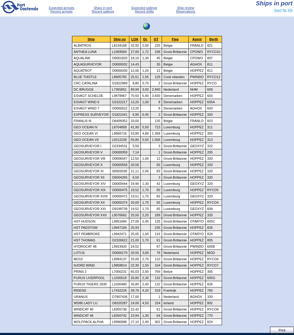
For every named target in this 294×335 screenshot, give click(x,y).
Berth (213, 39)
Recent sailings (103, 11)
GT (156, 39)
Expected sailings (144, 8)
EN (290, 10)
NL (285, 10)
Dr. (145, 39)
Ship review (185, 8)
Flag (175, 39)
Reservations (185, 11)
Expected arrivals (61, 8)
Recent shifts (144, 11)
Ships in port (103, 8)
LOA (134, 39)
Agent (197, 39)
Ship (91, 39)
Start (278, 10)
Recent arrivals (61, 11)
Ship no (120, 39)
